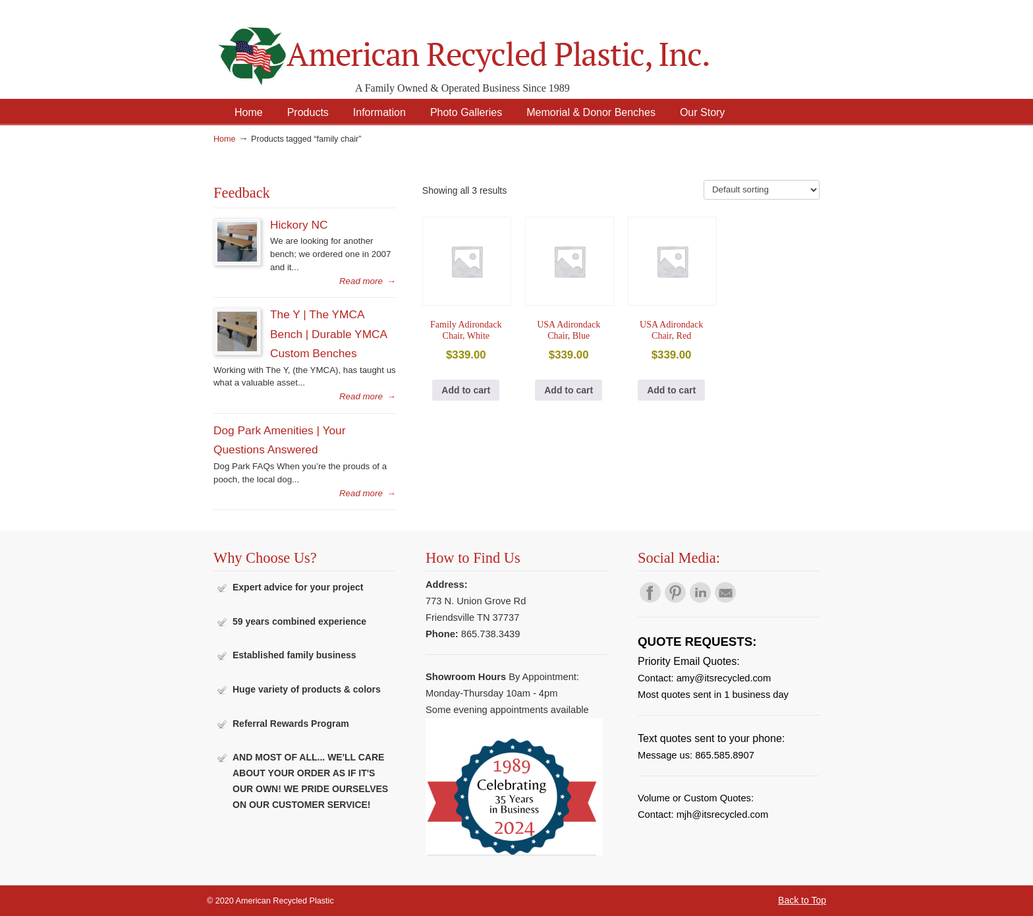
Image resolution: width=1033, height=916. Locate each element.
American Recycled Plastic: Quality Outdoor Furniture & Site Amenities (496, 46)
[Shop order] (762, 190)
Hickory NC (298, 224)
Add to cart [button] (465, 390)
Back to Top (802, 900)
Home (224, 139)
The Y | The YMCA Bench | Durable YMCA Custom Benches (328, 334)
